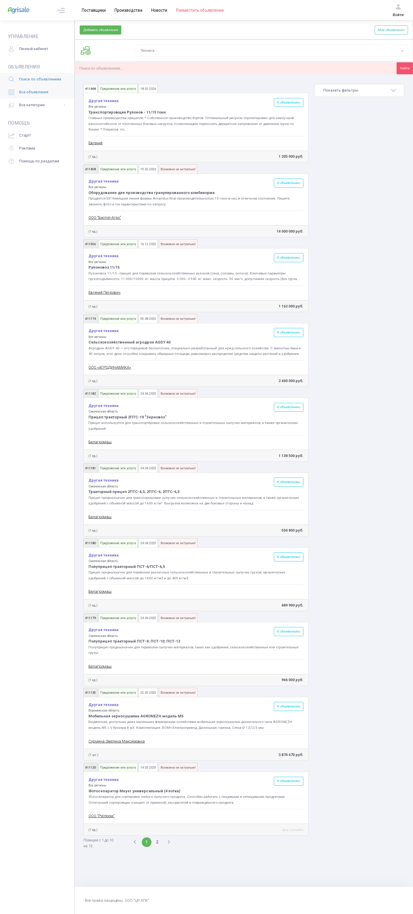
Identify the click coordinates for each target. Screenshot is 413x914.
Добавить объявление (100, 30)
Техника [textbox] (147, 50)
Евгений (95, 143)
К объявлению (288, 102)
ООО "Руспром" (101, 816)
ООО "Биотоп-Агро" (104, 217)
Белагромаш (100, 442)
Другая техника (103, 101)
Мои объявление (391, 30)
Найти (405, 68)
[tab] (359, 90)
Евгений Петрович (104, 292)
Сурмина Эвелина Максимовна (116, 741)
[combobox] (272, 50)
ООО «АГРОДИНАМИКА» (109, 367)
